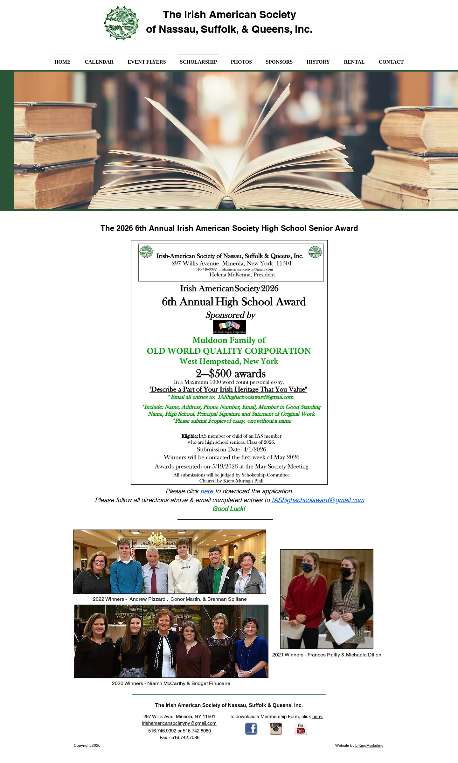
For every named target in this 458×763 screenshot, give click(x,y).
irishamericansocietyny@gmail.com (179, 723)
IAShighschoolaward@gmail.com (318, 500)
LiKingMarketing (369, 745)
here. (317, 716)
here (206, 491)
